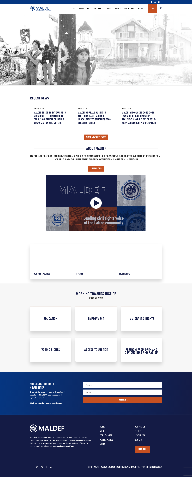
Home (102, 426)
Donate (152, 8)
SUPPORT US (96, 168)
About (73, 8)
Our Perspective (42, 273)
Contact (139, 440)
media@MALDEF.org (65, 446)
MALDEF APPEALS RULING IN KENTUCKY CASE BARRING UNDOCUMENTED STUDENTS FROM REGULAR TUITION (94, 118)
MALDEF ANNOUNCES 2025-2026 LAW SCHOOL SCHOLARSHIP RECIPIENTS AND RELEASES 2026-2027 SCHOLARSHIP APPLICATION (139, 118)
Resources (142, 8)
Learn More (104, 61)
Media (109, 8)
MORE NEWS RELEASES (96, 137)
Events (118, 8)
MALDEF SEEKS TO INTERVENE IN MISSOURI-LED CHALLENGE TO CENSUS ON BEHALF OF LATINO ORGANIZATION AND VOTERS (50, 118)
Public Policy (98, 8)
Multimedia (124, 273)
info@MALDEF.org (48, 443)
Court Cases (84, 8)
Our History (129, 8)
